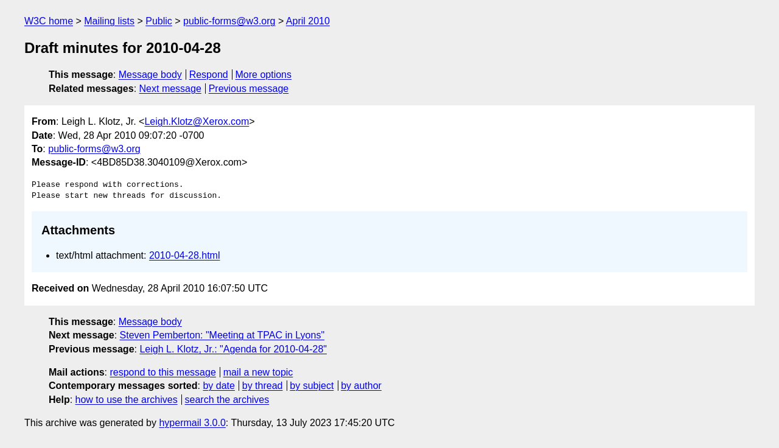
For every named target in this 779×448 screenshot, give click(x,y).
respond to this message (162, 372)
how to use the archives (126, 399)
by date (218, 385)
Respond (208, 74)
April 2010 (308, 21)
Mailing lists (109, 21)
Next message (170, 88)
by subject (312, 385)
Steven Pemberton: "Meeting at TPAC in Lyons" (222, 335)
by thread (262, 385)
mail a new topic (258, 372)
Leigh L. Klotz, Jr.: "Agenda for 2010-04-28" (233, 349)
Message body (150, 74)
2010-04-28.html (184, 255)
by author (361, 385)
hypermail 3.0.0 (192, 423)
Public (158, 21)
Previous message (249, 88)
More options (264, 74)
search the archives (227, 399)
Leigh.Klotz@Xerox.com (196, 121)
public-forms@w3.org (229, 21)
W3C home (48, 21)
